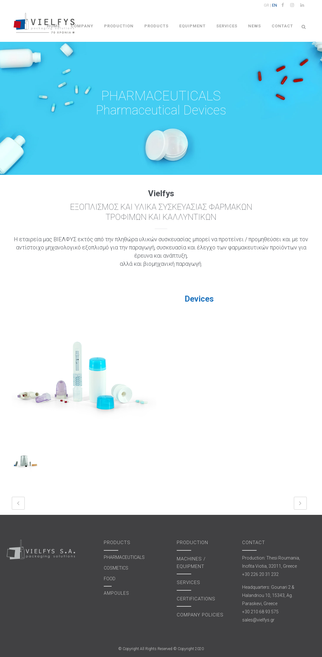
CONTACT (253, 542)
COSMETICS (116, 568)
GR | (267, 5)
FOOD (109, 578)
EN (274, 5)
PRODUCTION (192, 542)
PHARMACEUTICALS (124, 557)
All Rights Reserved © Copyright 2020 (172, 649)
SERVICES (188, 582)
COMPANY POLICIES (200, 615)
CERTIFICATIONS (196, 599)
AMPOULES (116, 593)
